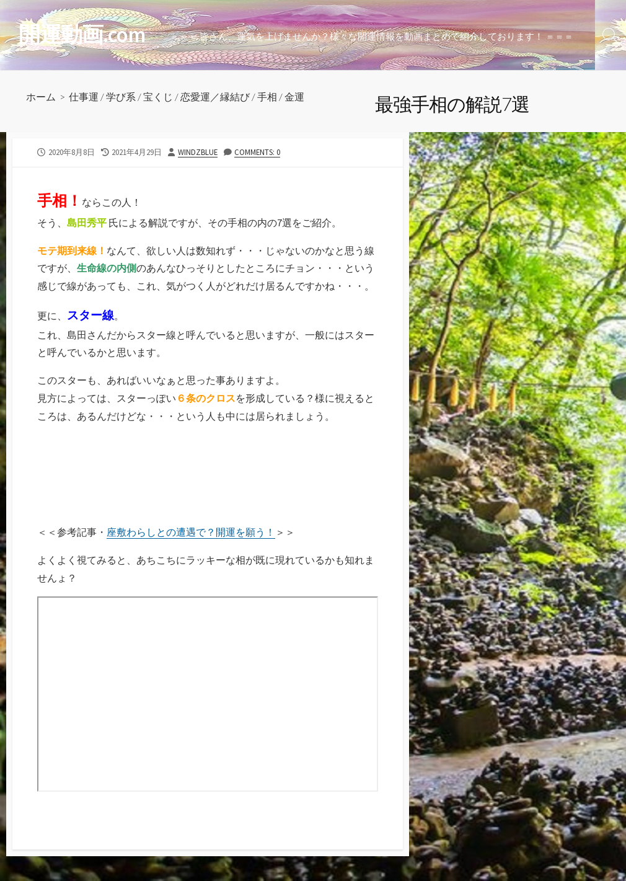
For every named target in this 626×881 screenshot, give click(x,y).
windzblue (198, 152)
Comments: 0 (257, 152)
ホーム (41, 96)
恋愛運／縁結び (215, 96)
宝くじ (158, 96)
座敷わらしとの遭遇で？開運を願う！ (191, 532)
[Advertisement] (109, 489)
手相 (267, 96)
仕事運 (84, 96)
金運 (294, 96)
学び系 (121, 96)
